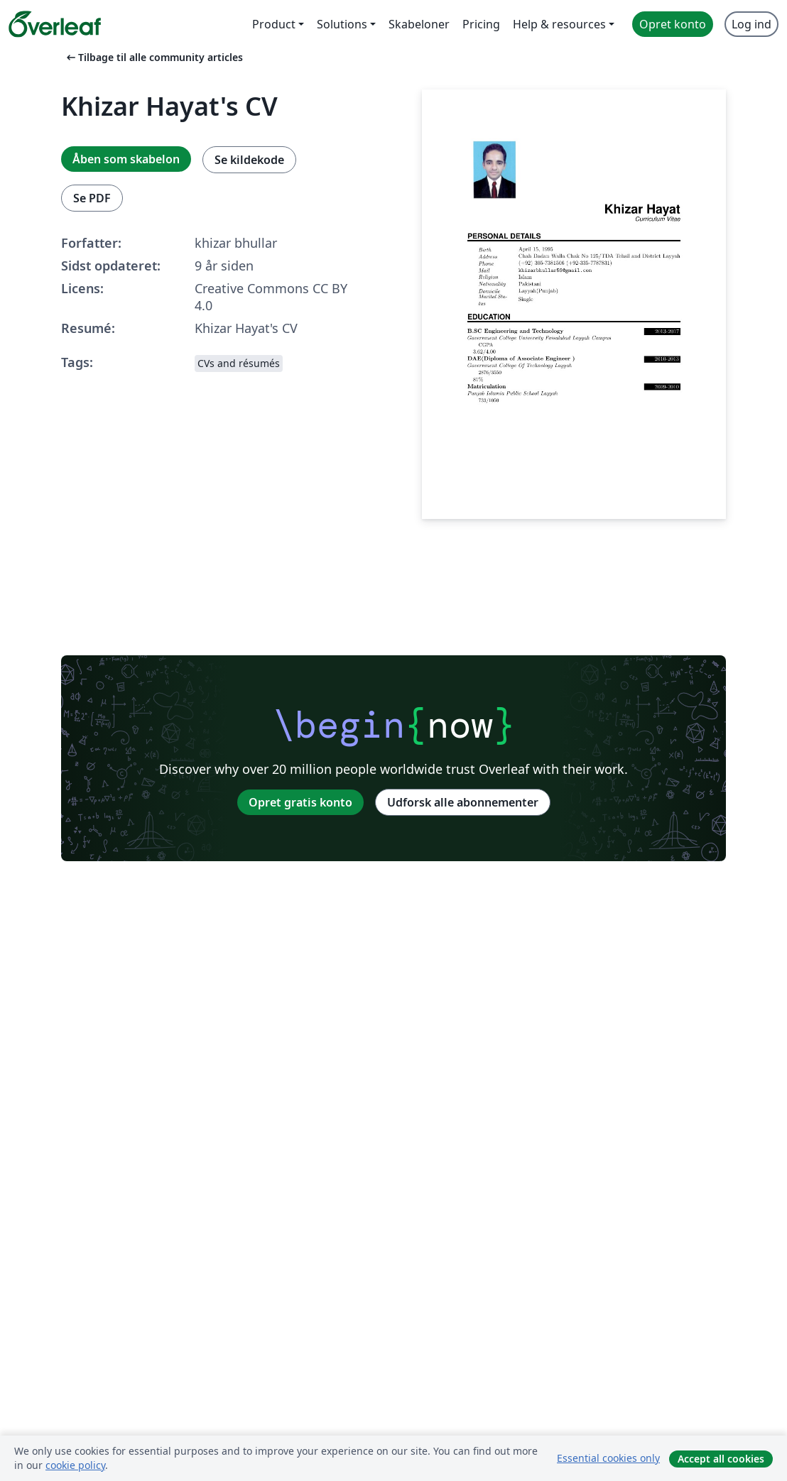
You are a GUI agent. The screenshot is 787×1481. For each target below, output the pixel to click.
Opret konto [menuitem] (672, 24)
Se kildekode (249, 160)
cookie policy (75, 1465)
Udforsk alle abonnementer (462, 802)
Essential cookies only (608, 1458)
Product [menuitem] (273, 24)
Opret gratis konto (300, 802)
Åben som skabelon (126, 159)
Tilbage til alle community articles (153, 57)
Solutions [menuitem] (342, 24)
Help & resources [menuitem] (559, 24)
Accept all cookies (721, 1458)
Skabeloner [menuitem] (419, 24)
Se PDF (92, 198)
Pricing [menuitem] (481, 24)
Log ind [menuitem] (751, 24)
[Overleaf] (55, 24)
